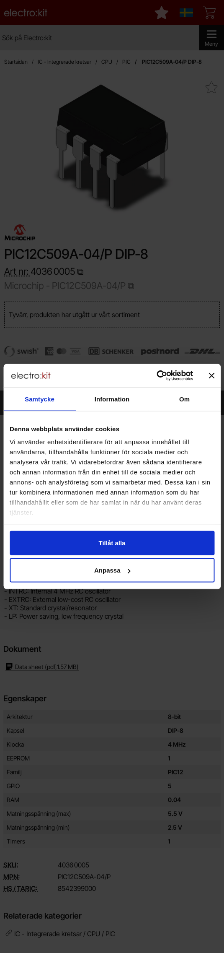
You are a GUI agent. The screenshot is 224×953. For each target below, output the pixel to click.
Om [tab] (184, 398)
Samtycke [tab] (39, 398)
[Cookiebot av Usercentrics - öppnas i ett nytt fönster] (156, 375)
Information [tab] (112, 398)
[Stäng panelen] (211, 375)
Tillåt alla (112, 542)
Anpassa (112, 570)
